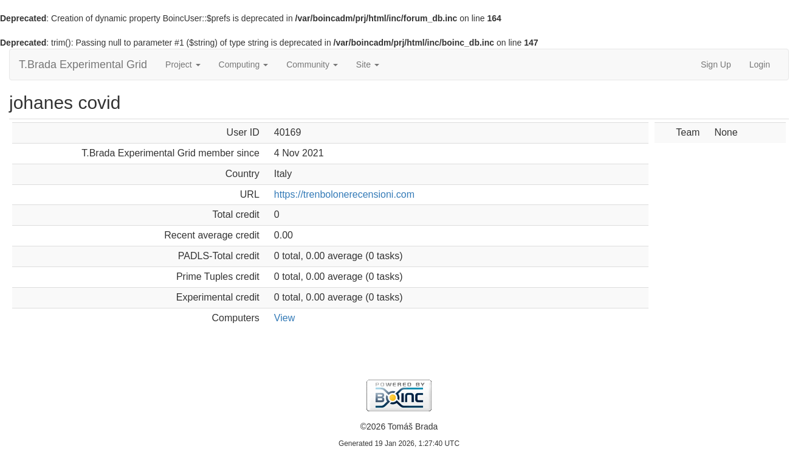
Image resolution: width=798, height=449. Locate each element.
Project (182, 64)
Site (367, 64)
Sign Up (716, 64)
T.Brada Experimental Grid (83, 64)
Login (759, 64)
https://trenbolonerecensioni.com (344, 194)
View (284, 318)
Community (312, 64)
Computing (244, 64)
